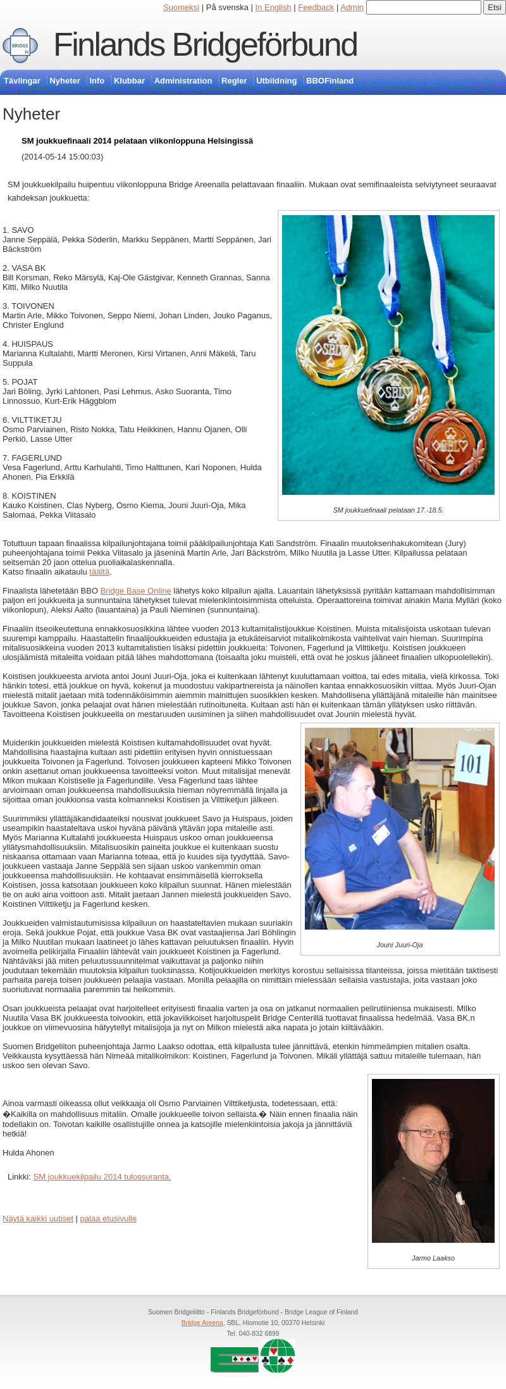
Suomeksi (181, 7)
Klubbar (129, 80)
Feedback (316, 7)
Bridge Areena (202, 1322)
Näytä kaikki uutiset (38, 1218)
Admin (352, 7)
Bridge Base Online (136, 590)
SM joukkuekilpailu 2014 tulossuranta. (102, 1176)
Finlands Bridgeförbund (205, 44)
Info (96, 80)
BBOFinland (330, 80)
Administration (183, 80)
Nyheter (64, 80)
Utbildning (276, 80)
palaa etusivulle (108, 1218)
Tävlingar (22, 80)
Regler (234, 80)
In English (274, 7)
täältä (99, 571)
